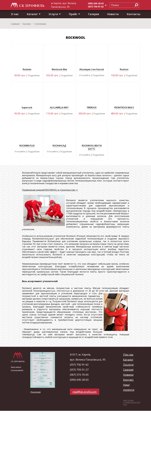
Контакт (128, 379)
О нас (15, 14)
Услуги (53, 14)
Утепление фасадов (17, 370)
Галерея (93, 14)
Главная (15, 23)
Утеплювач (40, 23)
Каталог (32, 14)
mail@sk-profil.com (85, 391)
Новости (113, 14)
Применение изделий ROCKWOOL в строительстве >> (50, 189)
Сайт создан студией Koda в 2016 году (131, 402)
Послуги (128, 364)
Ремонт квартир (16, 367)
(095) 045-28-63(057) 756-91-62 (96, 5)
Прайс (73, 14)
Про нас (128, 354)
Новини (128, 374)
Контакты (133, 14)
